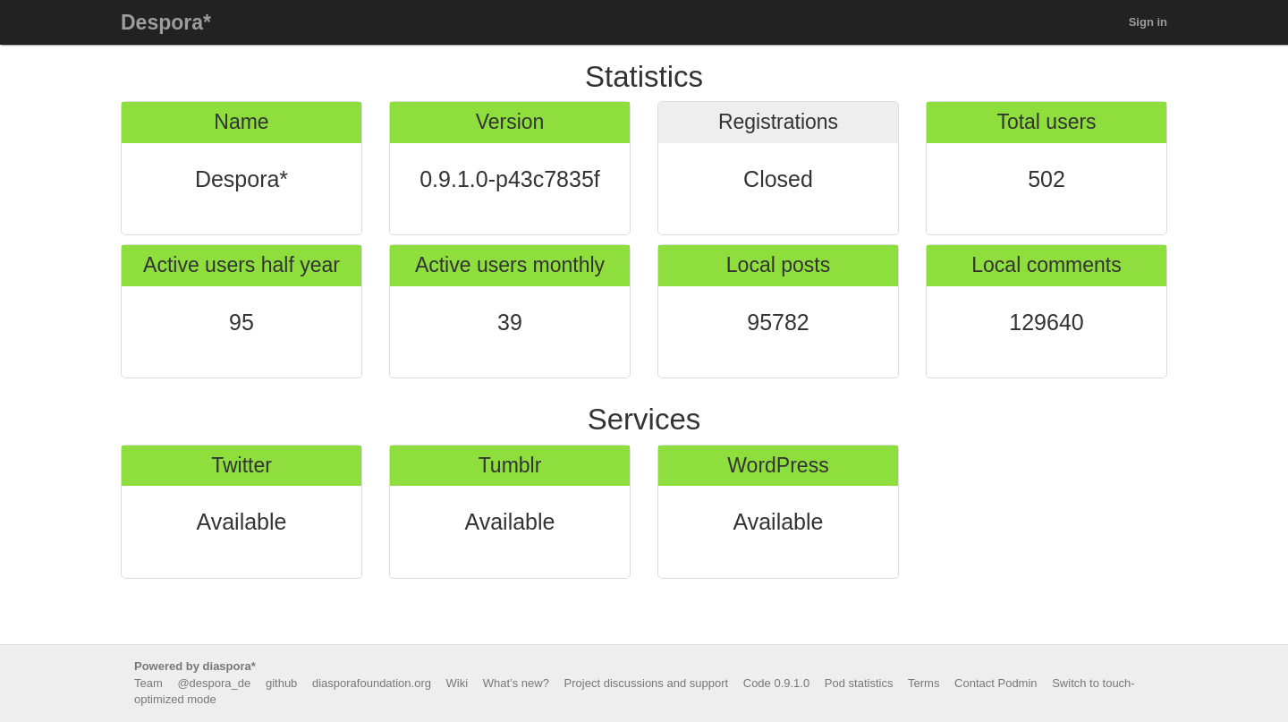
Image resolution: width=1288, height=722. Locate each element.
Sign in (1148, 22)
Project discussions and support (646, 683)
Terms (923, 683)
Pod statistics (859, 683)
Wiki (457, 683)
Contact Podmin (996, 683)
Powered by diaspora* (195, 666)
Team (148, 683)
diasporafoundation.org (371, 683)
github (281, 683)
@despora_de (213, 683)
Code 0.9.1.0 (776, 683)
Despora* (166, 22)
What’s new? (516, 683)
